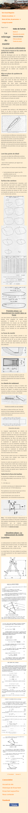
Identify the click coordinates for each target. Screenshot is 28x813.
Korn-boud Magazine (8, 12)
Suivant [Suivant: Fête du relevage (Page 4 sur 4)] (18, 774)
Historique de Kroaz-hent (11, 788)
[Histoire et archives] (14, 16)
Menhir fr (15, 31)
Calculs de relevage (18, 36)
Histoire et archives (7, 16)
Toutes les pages (17, 41)
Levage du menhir (7, 22)
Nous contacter (8, 794)
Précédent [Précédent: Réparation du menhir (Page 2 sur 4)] (10, 774)
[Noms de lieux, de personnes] (20, 19)
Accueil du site (7, 784)
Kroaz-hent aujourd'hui (10, 791)
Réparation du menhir (18, 34)
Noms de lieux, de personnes (10, 19)
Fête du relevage (17, 39)
